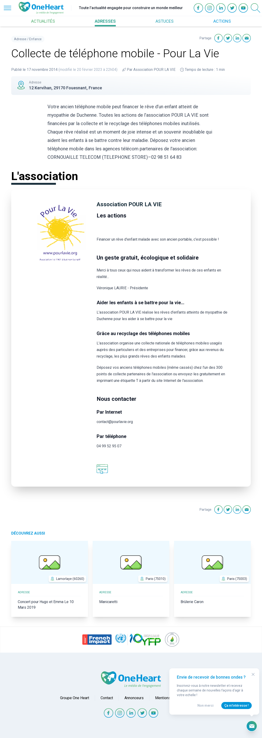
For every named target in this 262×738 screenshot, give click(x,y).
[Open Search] (255, 8)
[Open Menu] (7, 8)
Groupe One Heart (74, 698)
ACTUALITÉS (43, 21)
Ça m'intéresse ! (236, 705)
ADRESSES (105, 21)
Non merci (205, 705)
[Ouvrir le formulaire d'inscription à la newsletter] (251, 726)
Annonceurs (134, 698)
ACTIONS (222, 21)
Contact (107, 698)
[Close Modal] (253, 674)
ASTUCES (165, 21)
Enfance (35, 39)
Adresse (20, 39)
